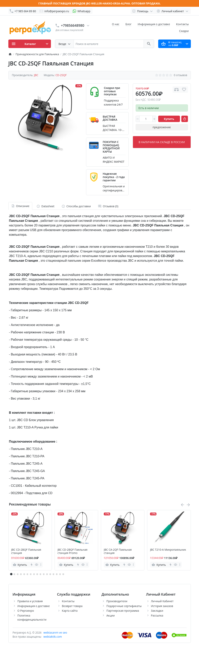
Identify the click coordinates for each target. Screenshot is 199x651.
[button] (14, 574)
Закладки (157, 610)
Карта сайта (70, 610)
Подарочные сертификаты (124, 606)
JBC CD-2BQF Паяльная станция (26, 551)
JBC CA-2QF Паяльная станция (118, 551)
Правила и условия (30, 601)
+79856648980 (72, 25)
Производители (116, 601)
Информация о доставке (154, 24)
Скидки (184, 31)
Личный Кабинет (162, 601)
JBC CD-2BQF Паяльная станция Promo (72, 551)
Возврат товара (72, 606)
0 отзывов (180, 75)
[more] (41, 565)
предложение (162, 127)
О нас (115, 24)
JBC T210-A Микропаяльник (168, 549)
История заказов (162, 606)
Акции (110, 615)
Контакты (182, 24)
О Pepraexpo (25, 610)
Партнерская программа (122, 610)
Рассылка (157, 615)
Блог (129, 24)
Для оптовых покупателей (69, 29)
